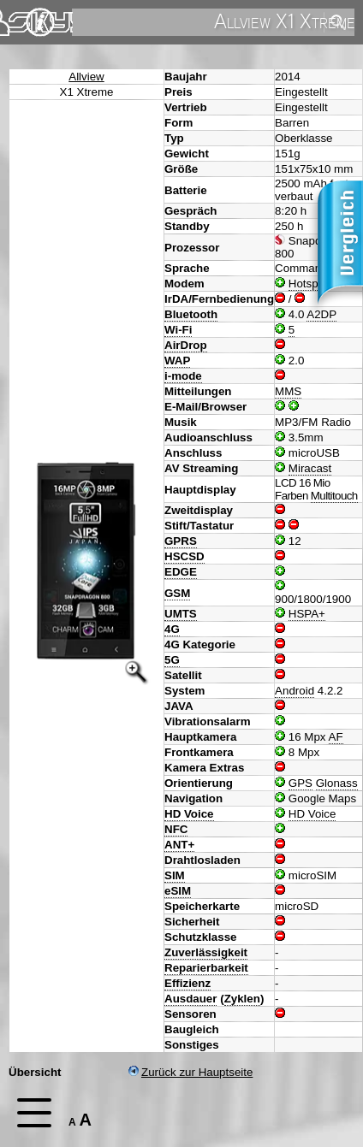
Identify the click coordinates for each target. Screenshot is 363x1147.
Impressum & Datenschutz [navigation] (40, 22)
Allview (86, 76)
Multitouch (334, 495)
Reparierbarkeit (206, 967)
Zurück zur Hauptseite (190, 1072)
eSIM (177, 890)
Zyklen (242, 998)
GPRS (180, 541)
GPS (300, 783)
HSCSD (184, 556)
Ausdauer (190, 998)
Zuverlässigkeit (205, 952)
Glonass (337, 783)
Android (294, 690)
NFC (175, 829)
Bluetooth (190, 314)
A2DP (321, 314)
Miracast (310, 468)
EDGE (180, 571)
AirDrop (185, 345)
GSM (177, 593)
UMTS (180, 613)
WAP (177, 360)
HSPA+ (307, 613)
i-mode (183, 376)
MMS (288, 391)
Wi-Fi (178, 329)
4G (172, 629)
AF (336, 736)
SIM (174, 875)
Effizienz (187, 983)
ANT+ (179, 844)
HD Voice (189, 813)
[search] (196, 22)
